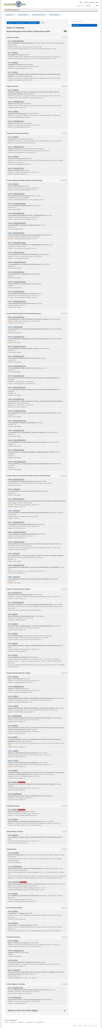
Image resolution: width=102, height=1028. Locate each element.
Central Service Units (39, 15)
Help (97, 2)
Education (13, 1022)
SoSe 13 (10, 22)
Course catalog (12, 10)
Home (81, 2)
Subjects (88, 5)
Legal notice (92, 2)
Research (21, 1022)
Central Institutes (23, 15)
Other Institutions (55, 15)
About (6, 1022)
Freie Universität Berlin (11, 1020)
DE (78, 5)
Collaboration (40, 1022)
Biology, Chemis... (21, 22)
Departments (10, 15)
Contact (86, 2)
